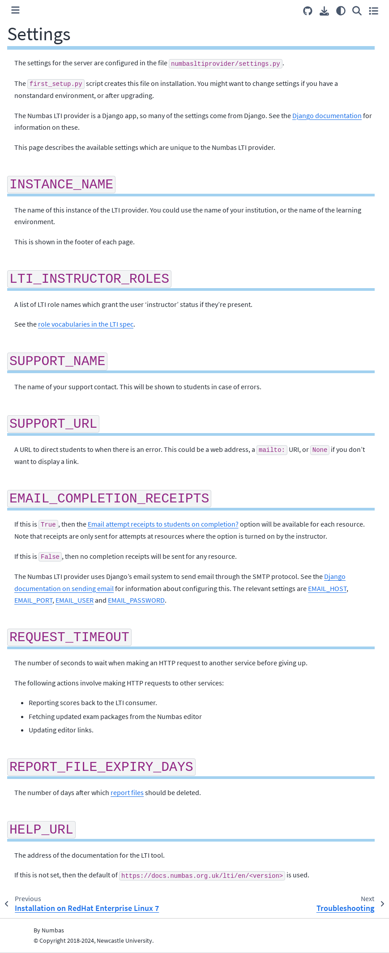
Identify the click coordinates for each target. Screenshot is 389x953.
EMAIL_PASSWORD (136, 600)
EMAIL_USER (75, 600)
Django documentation (327, 115)
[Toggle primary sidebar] (15, 10)
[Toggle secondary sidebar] (373, 10)
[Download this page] (324, 11)
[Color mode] (341, 10)
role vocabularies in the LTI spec (85, 323)
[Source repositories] (307, 11)
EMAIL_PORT (33, 600)
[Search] (357, 10)
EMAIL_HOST (327, 588)
